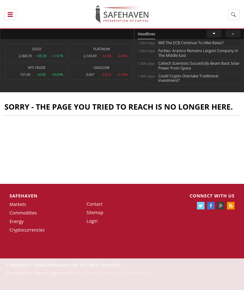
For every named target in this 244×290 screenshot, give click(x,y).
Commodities (23, 213)
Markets (17, 204)
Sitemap (94, 212)
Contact (94, 204)
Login (92, 221)
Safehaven (23, 196)
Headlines (146, 34)
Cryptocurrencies (27, 230)
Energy (16, 221)
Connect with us (212, 196)
